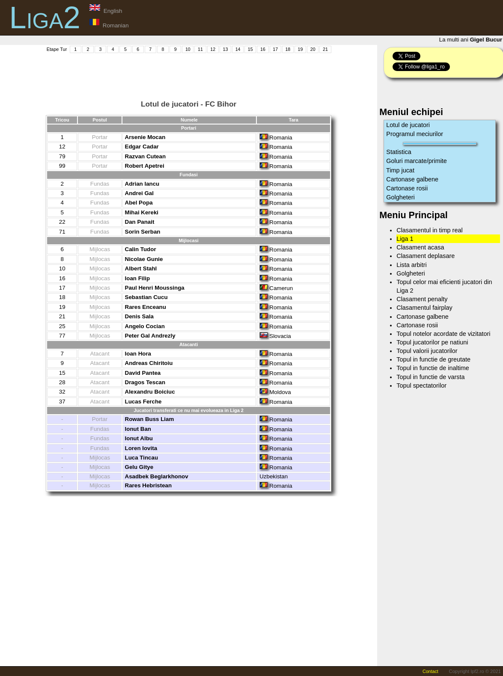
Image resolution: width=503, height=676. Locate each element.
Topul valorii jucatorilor (426, 350)
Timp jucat (400, 170)
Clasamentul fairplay (424, 307)
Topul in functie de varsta (430, 377)
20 (312, 49)
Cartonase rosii (406, 188)
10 (187, 49)
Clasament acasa (420, 247)
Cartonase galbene (412, 179)
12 (212, 49)
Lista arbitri (411, 264)
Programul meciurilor (414, 133)
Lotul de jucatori (408, 125)
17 (275, 49)
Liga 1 (404, 238)
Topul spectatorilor (421, 385)
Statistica (398, 151)
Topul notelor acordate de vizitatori (443, 333)
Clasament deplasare (425, 255)
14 (238, 49)
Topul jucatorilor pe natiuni (432, 342)
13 (225, 49)
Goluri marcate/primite (416, 160)
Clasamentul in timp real (429, 230)
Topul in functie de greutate (433, 359)
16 (262, 49)
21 (325, 49)
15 (250, 49)
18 (287, 49)
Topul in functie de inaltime (432, 368)
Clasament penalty (421, 299)
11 (200, 49)
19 (300, 49)
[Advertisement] (189, 73)
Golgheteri (400, 197)
